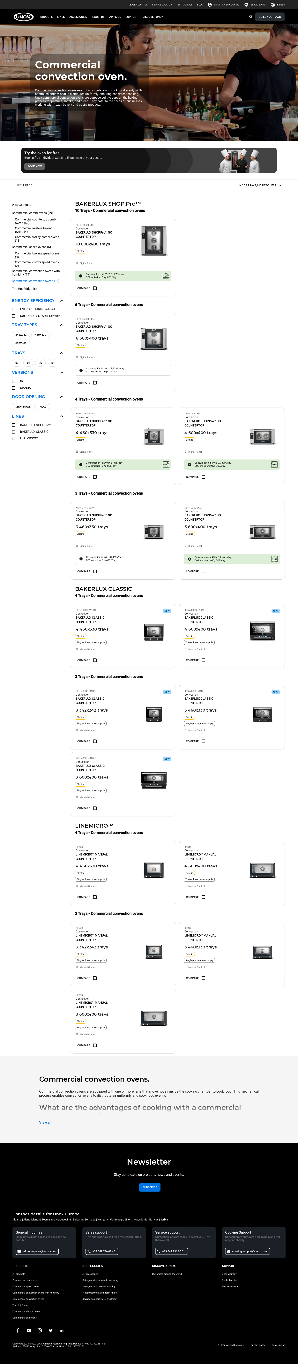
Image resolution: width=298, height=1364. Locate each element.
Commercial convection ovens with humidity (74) (36, 272)
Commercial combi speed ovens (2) (37, 264)
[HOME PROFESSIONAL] (24, 16)
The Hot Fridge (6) (24, 289)
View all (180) (21, 205)
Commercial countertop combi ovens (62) (35, 221)
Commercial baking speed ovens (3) (37, 255)
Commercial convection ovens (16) (36, 281)
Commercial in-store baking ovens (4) (34, 230)
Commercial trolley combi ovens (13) (37, 238)
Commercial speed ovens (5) (31, 247)
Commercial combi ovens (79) (32, 213)
